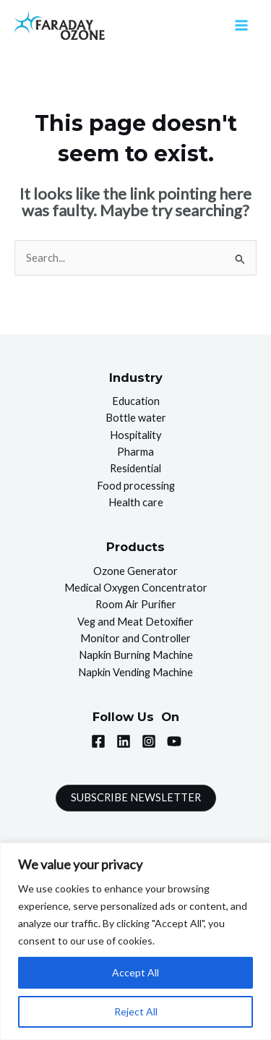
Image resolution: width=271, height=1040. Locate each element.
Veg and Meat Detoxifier (135, 621)
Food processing (136, 485)
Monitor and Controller (135, 638)
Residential (135, 468)
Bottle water (136, 418)
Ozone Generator (135, 571)
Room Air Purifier (135, 604)
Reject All (136, 1011)
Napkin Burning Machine (136, 655)
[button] (136, 798)
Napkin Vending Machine (135, 672)
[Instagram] (149, 741)
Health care (135, 502)
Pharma (135, 452)
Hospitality (135, 435)
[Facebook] (98, 741)
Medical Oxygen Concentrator (135, 587)
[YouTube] (174, 741)
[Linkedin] (123, 741)
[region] (135, 941)
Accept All (135, 972)
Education (136, 401)
